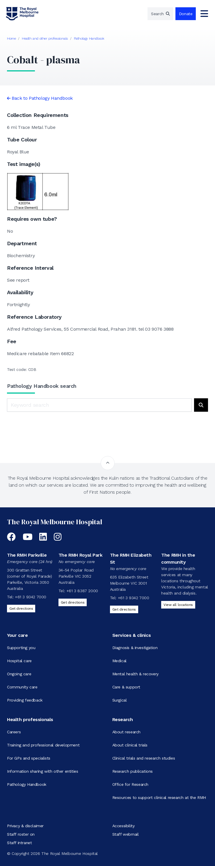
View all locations (178, 605)
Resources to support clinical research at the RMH (159, 797)
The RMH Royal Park (80, 555)
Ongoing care (19, 674)
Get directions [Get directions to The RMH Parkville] (21, 608)
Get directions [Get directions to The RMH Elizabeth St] (124, 609)
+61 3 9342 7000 (30, 597)
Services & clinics (131, 635)
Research (122, 719)
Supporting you (21, 647)
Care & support (126, 687)
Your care (17, 635)
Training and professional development (43, 745)
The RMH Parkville (27, 555)
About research (126, 732)
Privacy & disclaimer (25, 825)
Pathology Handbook (89, 38)
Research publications (132, 771)
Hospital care (19, 660)
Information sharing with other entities (42, 771)
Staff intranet (19, 842)
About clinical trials (130, 745)
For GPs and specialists (28, 758)
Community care (22, 687)
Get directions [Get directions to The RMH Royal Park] (72, 602)
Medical (119, 660)
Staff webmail (125, 834)
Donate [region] (186, 13)
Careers (14, 732)
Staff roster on (21, 834)
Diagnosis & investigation (135, 647)
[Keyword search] (99, 405)
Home (11, 38)
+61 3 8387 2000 (82, 590)
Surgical (119, 700)
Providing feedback (24, 700)
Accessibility (123, 825)
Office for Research (130, 784)
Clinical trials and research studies (143, 758)
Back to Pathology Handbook (42, 98)
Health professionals (30, 719)
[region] (160, 13)
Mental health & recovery (135, 674)
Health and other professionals (45, 38)
